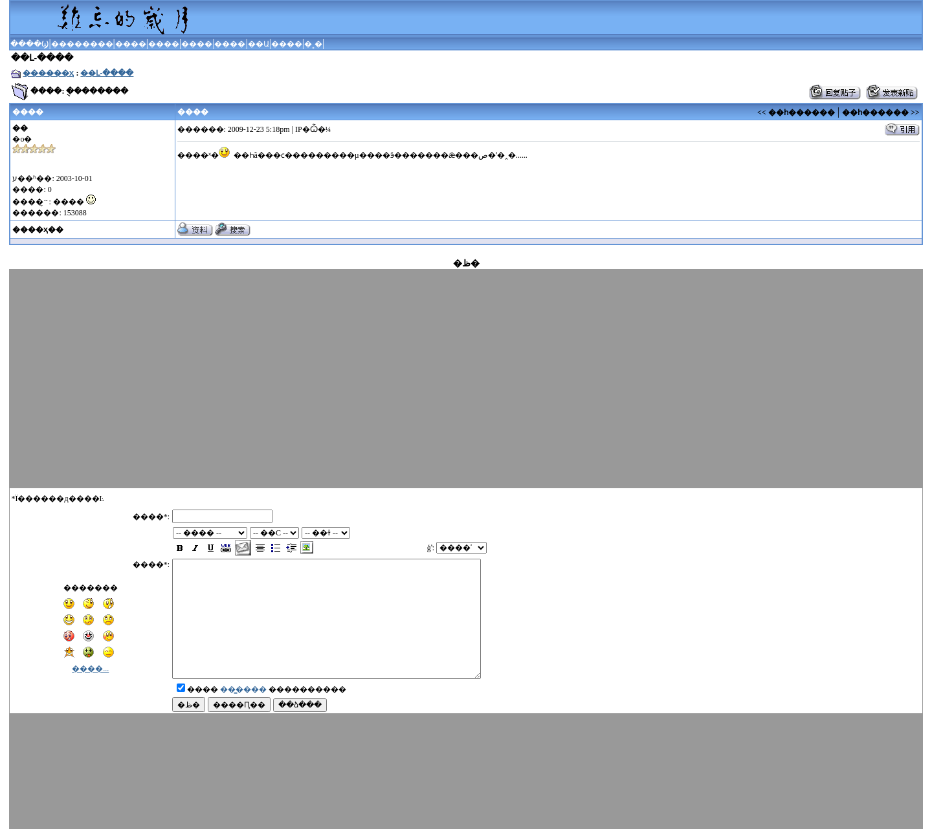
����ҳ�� (37, 229)
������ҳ (48, 73)
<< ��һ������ (796, 112)
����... (90, 657)
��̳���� (243, 700)
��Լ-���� (106, 73)
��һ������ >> (881, 112)
